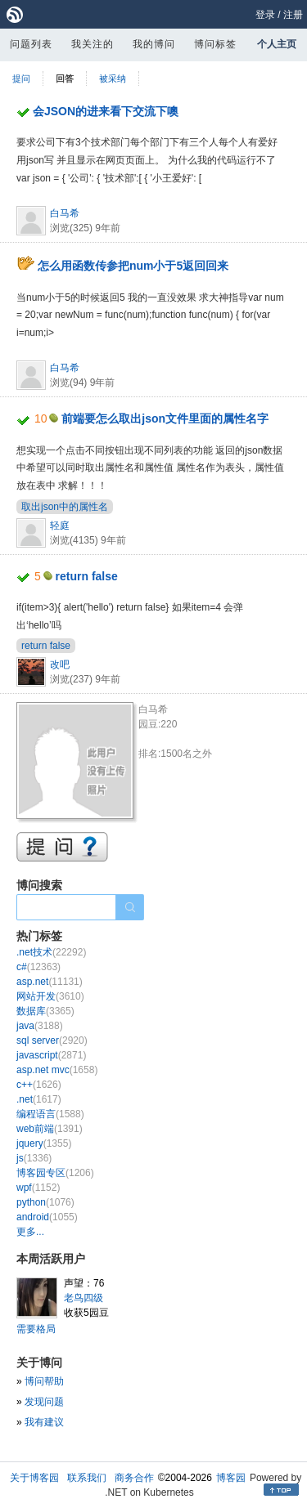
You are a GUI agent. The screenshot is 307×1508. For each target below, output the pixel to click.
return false (87, 576)
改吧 (60, 664)
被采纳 (112, 78)
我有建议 (44, 1422)
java (39, 1025)
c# (38, 967)
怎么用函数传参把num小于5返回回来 (133, 265)
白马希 (64, 213)
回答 (65, 78)
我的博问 (154, 44)
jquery (43, 1143)
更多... (30, 1231)
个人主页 (276, 44)
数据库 (45, 1011)
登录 (265, 14)
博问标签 (215, 44)
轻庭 (60, 525)
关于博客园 (34, 1477)
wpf (38, 1187)
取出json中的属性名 (64, 506)
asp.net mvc (56, 1070)
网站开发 (50, 996)
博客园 (231, 1477)
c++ (38, 1084)
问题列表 (31, 44)
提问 (21, 78)
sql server (52, 1040)
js (34, 1158)
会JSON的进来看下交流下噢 (105, 111)
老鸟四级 (83, 1298)
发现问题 (44, 1401)
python (45, 1202)
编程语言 (50, 1114)
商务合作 (134, 1477)
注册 (293, 14)
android (47, 1217)
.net (38, 1099)
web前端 (49, 1128)
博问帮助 (44, 1381)
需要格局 (36, 1329)
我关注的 (92, 44)
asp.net (49, 981)
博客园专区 (55, 1173)
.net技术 (51, 952)
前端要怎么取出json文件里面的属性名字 (165, 418)
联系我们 (86, 1477)
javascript (51, 1055)
